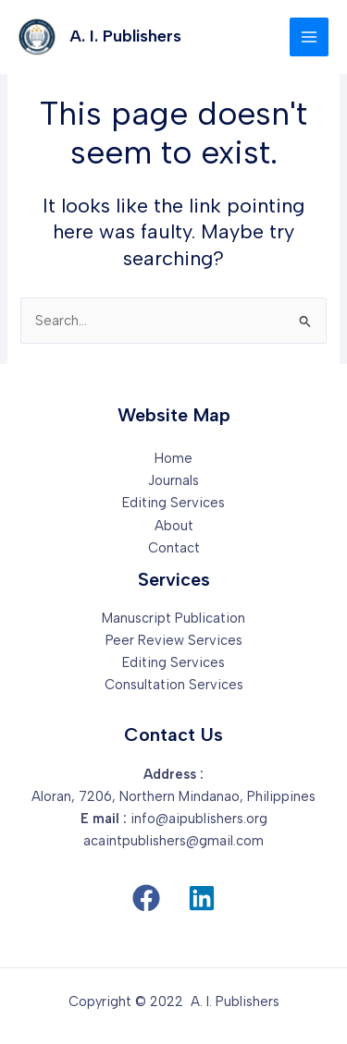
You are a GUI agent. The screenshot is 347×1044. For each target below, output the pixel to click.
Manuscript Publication (173, 618)
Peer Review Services (173, 640)
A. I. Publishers (125, 36)
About (174, 525)
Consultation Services (174, 684)
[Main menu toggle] (309, 37)
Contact (174, 548)
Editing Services (173, 502)
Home (173, 458)
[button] (146, 898)
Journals (173, 480)
